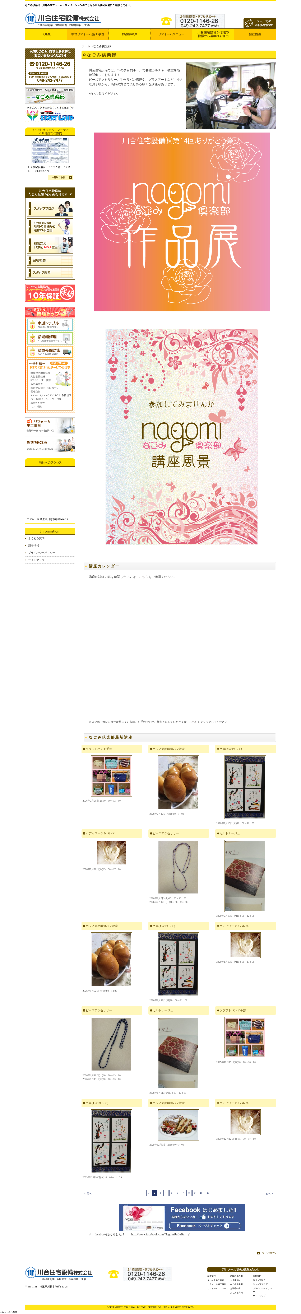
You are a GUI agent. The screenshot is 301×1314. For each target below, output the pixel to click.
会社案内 (257, 1276)
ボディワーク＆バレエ (100, 833)
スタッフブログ (260, 1284)
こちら (143, 577)
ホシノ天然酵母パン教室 (169, 749)
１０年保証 (235, 1280)
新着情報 (33, 545)
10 (201, 1192)
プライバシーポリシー (41, 552)
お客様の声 (235, 1288)
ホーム (86, 46)
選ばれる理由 (236, 1276)
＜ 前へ (88, 1193)
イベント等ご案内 (215, 1280)
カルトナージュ (229, 833)
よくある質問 (36, 538)
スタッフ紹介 (259, 1280)
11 (208, 1192)
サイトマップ (36, 560)
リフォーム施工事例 (216, 1284)
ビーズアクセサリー (166, 833)
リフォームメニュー (216, 1288)
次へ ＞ (270, 1193)
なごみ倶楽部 (236, 1284)
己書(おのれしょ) (230, 749)
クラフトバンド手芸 (99, 749)
